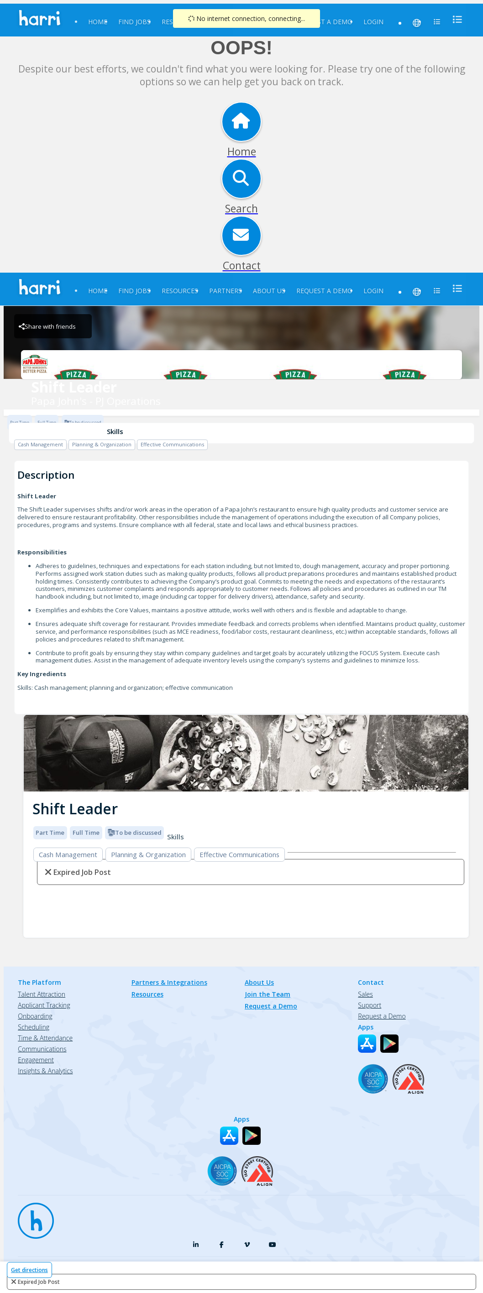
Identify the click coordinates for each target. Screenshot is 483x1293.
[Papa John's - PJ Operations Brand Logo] (241, 364)
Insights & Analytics (45, 1070)
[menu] (455, 19)
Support (369, 1005)
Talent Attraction (41, 994)
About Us (269, 290)
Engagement (36, 1059)
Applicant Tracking (44, 1005)
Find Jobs (134, 21)
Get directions (29, 1270)
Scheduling (33, 1027)
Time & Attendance (45, 1038)
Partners (225, 290)
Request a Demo (324, 21)
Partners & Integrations (169, 982)
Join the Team (267, 994)
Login (373, 21)
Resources (180, 290)
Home (97, 21)
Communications (42, 1049)
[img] (246, 753)
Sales (365, 994)
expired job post (39, 1282)
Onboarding (35, 1016)
